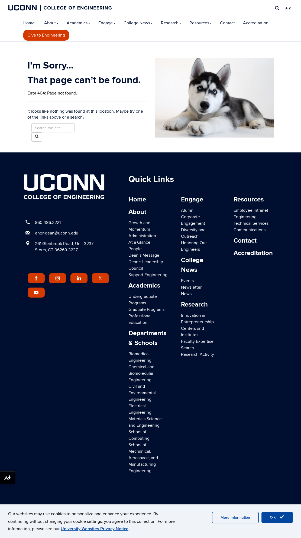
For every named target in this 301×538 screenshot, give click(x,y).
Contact (227, 23)
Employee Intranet (251, 210)
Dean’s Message (143, 255)
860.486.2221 (48, 222)
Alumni (188, 210)
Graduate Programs (146, 309)
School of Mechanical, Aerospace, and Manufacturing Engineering (143, 458)
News (186, 293)
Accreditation (255, 23)
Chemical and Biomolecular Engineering (141, 373)
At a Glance (139, 242)
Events (187, 280)
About (51, 23)
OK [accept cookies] (277, 517)
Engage (106, 23)
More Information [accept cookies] (235, 517)
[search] (277, 8)
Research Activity (197, 354)
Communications (250, 230)
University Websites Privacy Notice (94, 529)
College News (138, 23)
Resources (200, 23)
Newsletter (191, 287)
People (135, 249)
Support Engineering (147, 275)
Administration (142, 236)
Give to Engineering (46, 35)
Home (29, 23)
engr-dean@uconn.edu (56, 233)
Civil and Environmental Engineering (142, 393)
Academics (78, 23)
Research (171, 23)
